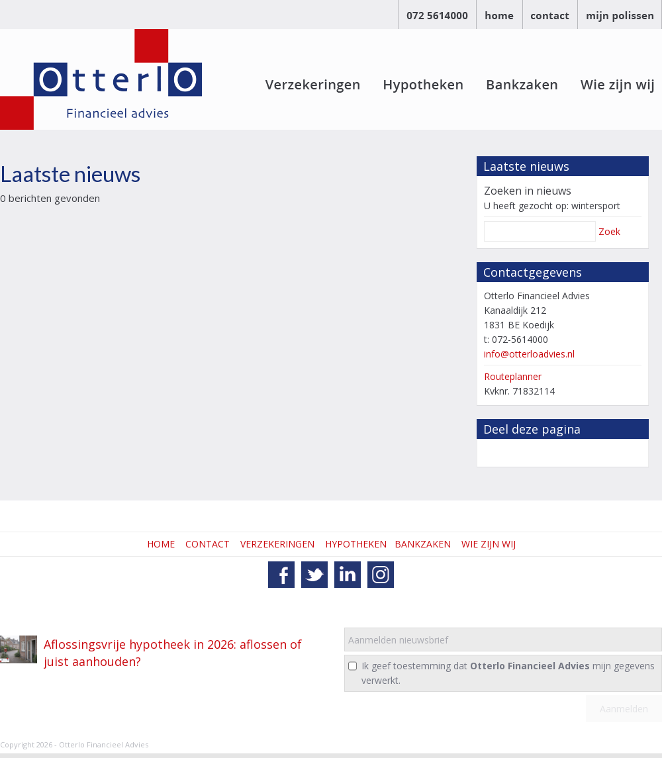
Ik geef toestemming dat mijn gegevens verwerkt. (508, 673)
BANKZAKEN (423, 544)
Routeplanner (513, 376)
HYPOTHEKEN (356, 544)
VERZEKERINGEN (277, 544)
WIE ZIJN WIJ (488, 544)
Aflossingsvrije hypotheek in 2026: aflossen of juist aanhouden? (173, 652)
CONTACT (207, 544)
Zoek (609, 231)
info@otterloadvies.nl (529, 354)
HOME (161, 544)
